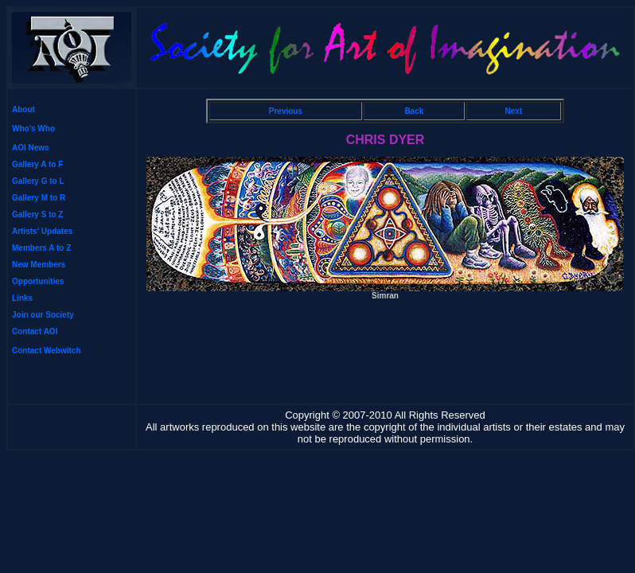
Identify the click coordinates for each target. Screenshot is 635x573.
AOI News (30, 147)
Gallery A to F (37, 164)
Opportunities (38, 281)
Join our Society (43, 314)
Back (413, 111)
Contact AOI (34, 331)
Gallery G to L (38, 181)
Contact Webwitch (46, 350)
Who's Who (33, 128)
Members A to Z (41, 248)
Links (22, 298)
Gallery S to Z (37, 214)
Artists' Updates (42, 231)
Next (514, 111)
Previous (285, 111)
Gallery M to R (38, 197)
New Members (38, 264)
